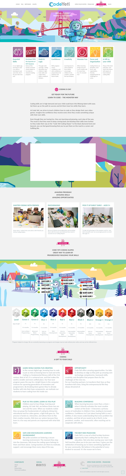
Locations (101, 4)
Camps (34, 4)
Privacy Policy (18, 468)
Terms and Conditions (20, 470)
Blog (109, 4)
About (16, 465)
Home (18, 4)
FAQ (22, 4)
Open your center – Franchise (84, 4)
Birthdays (28, 4)
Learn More (85, 468)
